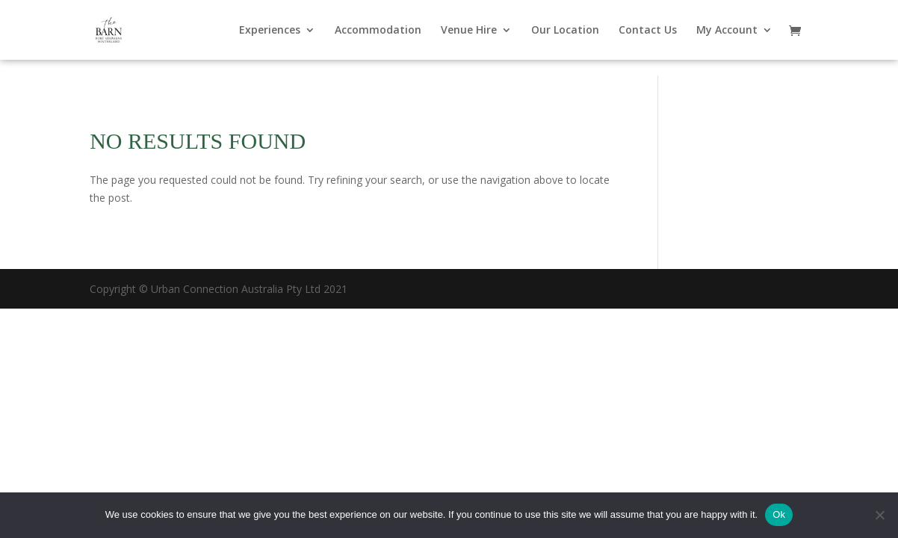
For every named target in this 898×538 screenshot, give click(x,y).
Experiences (269, 31)
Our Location (565, 31)
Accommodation (378, 31)
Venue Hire (469, 31)
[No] (879, 514)
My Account (727, 31)
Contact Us (648, 31)
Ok (778, 514)
